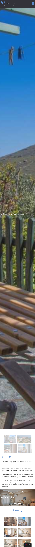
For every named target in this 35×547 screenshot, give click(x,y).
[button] (33, 3)
